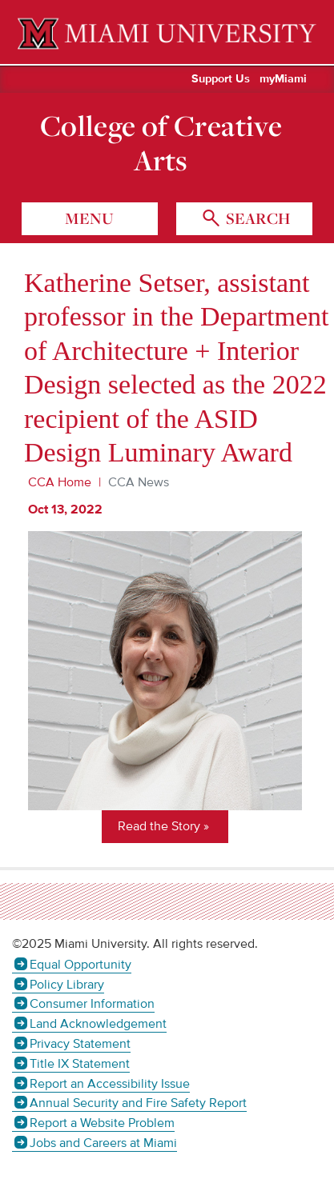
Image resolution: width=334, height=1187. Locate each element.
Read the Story (159, 826)
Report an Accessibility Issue (110, 1084)
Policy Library (67, 985)
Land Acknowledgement (98, 1024)
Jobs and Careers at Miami (103, 1143)
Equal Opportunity (80, 965)
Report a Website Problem (102, 1123)
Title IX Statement (80, 1064)
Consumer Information (92, 1004)
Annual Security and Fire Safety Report (138, 1103)
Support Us (220, 79)
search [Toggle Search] (256, 218)
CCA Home (59, 482)
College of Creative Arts (161, 143)
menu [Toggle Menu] (89, 218)
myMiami (283, 79)
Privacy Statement (80, 1044)
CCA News (138, 482)
